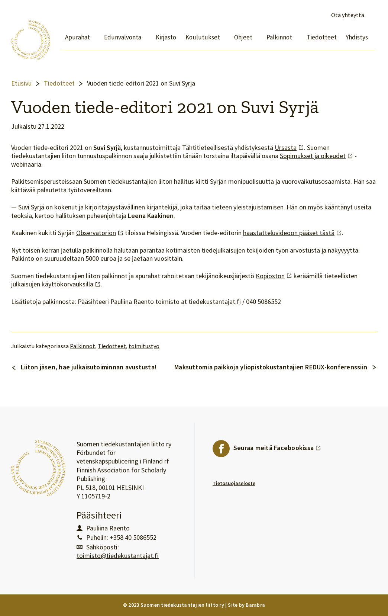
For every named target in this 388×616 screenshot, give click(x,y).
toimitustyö (144, 346)
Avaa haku (372, 15)
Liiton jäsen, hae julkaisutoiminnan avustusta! (88, 367)
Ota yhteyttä (347, 15)
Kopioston (274, 276)
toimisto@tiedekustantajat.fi (118, 556)
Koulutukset (202, 37)
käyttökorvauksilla (71, 284)
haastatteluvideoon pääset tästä (292, 233)
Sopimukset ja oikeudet (316, 156)
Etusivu (21, 83)
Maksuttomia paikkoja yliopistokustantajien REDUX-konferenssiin (270, 367)
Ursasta (289, 148)
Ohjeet (243, 37)
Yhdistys (357, 37)
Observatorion (99, 233)
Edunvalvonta (122, 37)
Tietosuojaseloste (234, 483)
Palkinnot (279, 37)
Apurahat (77, 37)
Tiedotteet (322, 37)
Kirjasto (166, 37)
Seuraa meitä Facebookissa (277, 446)
